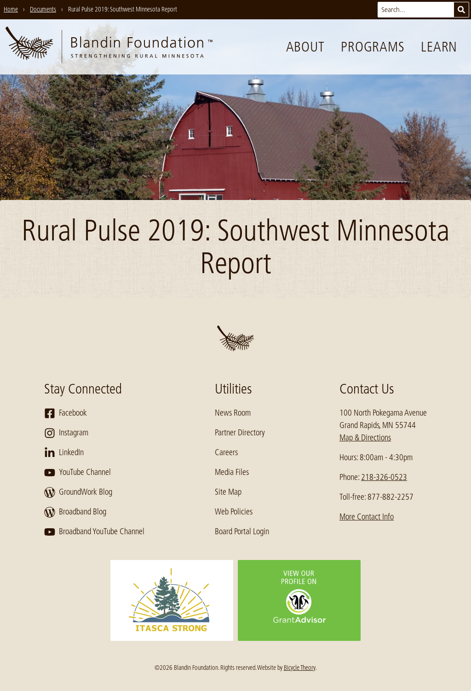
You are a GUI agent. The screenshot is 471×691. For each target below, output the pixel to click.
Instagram (66, 433)
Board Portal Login (242, 531)
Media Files (232, 472)
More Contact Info (366, 517)
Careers (226, 452)
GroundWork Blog (78, 492)
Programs (372, 47)
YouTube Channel (77, 472)
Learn (439, 47)
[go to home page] (109, 47)
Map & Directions (365, 438)
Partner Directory (240, 433)
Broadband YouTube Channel (94, 531)
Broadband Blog (75, 512)
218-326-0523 (384, 477)
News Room (233, 413)
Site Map (228, 492)
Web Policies (234, 512)
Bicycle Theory (300, 667)
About (305, 47)
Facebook (65, 413)
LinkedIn (64, 452)
